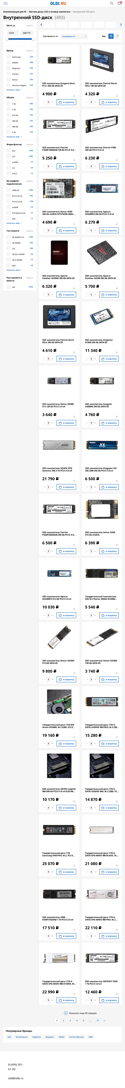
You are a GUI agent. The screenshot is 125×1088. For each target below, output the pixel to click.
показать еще (13, 90)
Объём (20, 97)
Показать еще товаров (83, 1013)
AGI (9, 1037)
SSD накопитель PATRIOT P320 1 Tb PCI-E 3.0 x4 (101, 982)
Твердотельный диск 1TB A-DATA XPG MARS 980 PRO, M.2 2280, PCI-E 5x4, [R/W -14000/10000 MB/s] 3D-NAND (100, 918)
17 (98, 1020)
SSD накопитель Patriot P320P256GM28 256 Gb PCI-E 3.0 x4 (58, 533)
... (90, 1020)
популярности (68, 36)
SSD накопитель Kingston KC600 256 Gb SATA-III (99, 341)
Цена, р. (20, 25)
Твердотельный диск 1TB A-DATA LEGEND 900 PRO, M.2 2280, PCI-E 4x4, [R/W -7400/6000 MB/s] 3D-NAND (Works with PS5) (102, 726)
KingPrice (36, 1037)
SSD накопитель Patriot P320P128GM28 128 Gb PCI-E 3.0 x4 (58, 148)
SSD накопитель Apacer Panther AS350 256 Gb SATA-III (100, 277)
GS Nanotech (22, 1037)
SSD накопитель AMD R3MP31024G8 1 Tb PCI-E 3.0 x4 (57, 918)
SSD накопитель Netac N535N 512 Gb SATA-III (58, 661)
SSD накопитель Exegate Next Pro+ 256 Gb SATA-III (58, 84)
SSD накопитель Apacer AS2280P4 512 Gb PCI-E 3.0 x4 (56, 597)
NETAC (61, 1037)
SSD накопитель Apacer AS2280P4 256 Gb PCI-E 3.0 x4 (99, 212)
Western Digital (19, 85)
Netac (15, 79)
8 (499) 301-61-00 (15, 1067)
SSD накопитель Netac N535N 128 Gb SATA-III (101, 661)
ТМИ (91, 1037)
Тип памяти (20, 230)
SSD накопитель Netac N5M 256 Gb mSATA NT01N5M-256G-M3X (58, 212)
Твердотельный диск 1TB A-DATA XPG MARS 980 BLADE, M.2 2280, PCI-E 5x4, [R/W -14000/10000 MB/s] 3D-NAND (101, 854)
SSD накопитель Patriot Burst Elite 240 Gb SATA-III (58, 341)
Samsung (16, 57)
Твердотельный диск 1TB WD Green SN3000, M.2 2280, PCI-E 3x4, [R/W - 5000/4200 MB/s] (58, 726)
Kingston (16, 68)
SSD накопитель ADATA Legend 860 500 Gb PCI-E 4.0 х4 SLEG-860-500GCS (59, 790)
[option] (49, 24)
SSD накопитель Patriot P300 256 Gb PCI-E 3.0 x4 (100, 148)
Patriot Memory (76, 1037)
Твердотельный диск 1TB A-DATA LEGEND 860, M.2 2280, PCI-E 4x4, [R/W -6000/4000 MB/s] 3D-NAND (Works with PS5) (101, 790)
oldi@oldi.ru (15, 1078)
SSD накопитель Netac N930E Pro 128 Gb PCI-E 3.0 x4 (58, 405)
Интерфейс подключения (20, 182)
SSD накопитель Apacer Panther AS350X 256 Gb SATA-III (58, 277)
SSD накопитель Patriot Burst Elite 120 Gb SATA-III (101, 84)
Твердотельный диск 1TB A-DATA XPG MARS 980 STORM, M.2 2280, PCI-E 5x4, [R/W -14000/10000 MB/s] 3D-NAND (59, 982)
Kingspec (50, 1037)
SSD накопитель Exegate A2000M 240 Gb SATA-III (98, 405)
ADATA (15, 62)
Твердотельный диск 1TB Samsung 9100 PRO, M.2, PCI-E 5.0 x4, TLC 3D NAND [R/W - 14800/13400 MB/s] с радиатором (57, 854)
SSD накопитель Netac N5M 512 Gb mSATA (100, 533)
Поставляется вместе (20, 279)
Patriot (15, 74)
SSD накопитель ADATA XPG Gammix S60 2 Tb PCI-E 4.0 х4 (57, 469)
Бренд (20, 50)
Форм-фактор (20, 144)
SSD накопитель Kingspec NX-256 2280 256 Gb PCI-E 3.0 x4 (101, 469)
